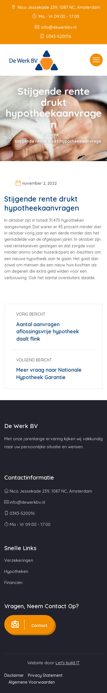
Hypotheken (16, 571)
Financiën (13, 582)
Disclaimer (14, 675)
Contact (29, 624)
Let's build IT (68, 662)
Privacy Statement (45, 675)
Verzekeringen (18, 560)
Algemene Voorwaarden (32, 682)
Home (53, 134)
